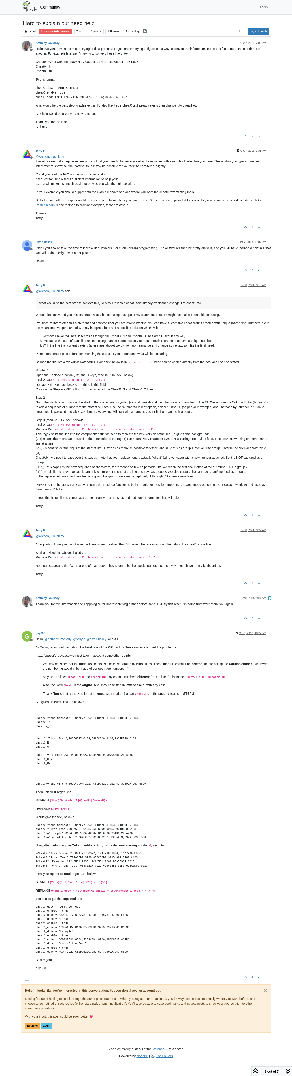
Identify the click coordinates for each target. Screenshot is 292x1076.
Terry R (40, 150)
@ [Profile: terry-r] (79, 639)
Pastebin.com (45, 205)
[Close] (265, 991)
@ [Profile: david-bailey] (96, 639)
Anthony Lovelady (48, 43)
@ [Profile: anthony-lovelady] (58, 639)
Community (50, 7)
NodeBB (142, 1056)
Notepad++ (160, 1049)
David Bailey (44, 242)
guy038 (40, 633)
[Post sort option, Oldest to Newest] (240, 31)
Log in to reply (258, 31)
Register (32, 1025)
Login (46, 1025)
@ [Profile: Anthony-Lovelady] (50, 156)
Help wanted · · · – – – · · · (55, 31)
